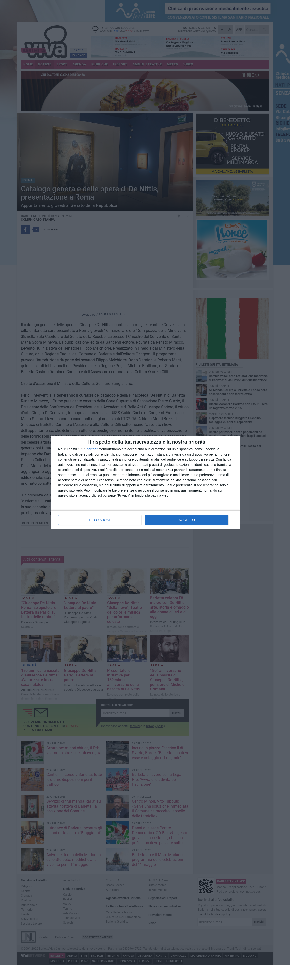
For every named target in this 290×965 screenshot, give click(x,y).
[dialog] (145, 482)
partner (92, 449)
